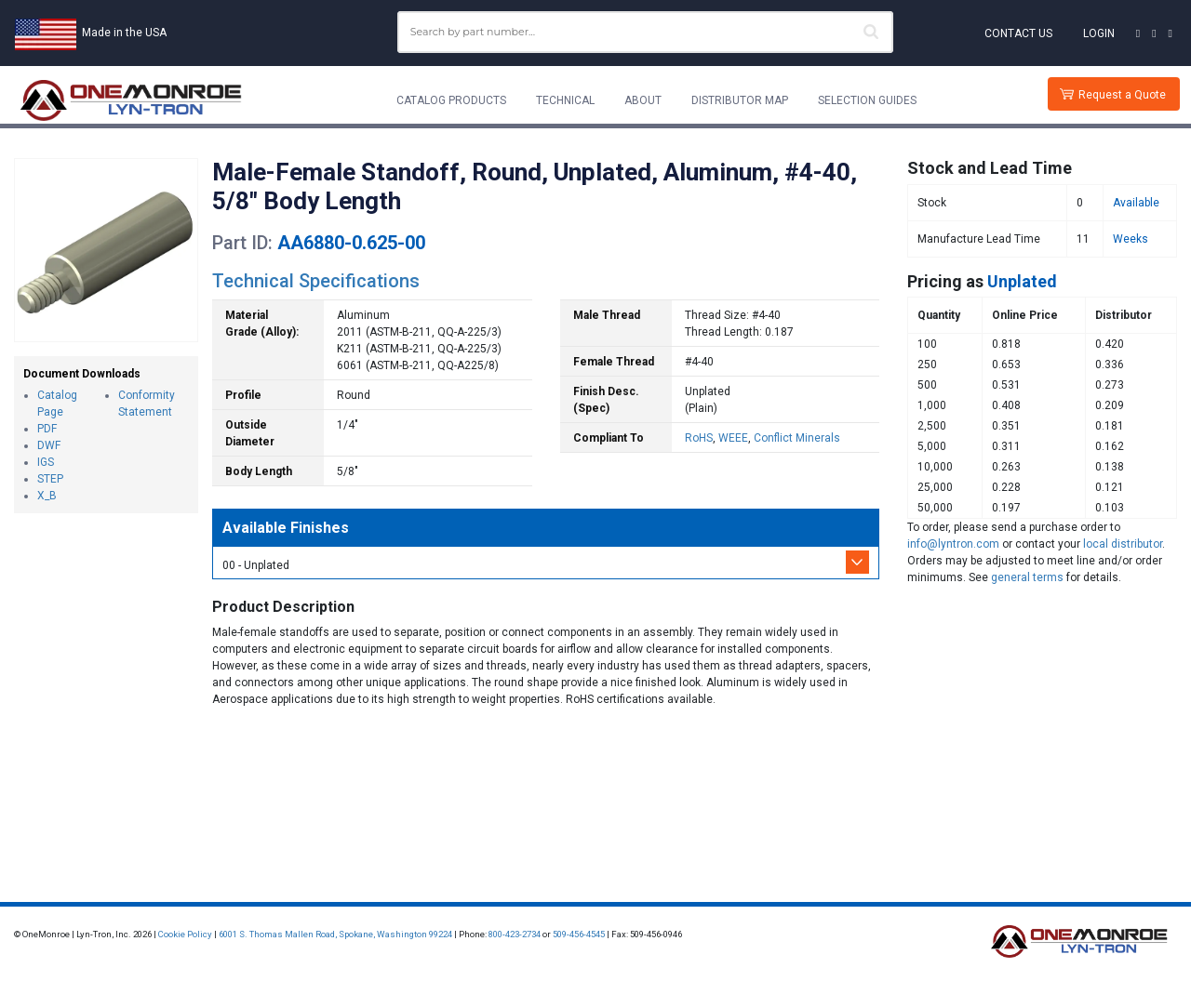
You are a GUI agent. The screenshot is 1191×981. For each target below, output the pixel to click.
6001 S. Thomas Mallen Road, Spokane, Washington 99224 (335, 934)
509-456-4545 (579, 934)
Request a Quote (1122, 94)
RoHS (699, 437)
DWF (48, 445)
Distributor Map (739, 100)
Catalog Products (451, 100)
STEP (50, 478)
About (643, 100)
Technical (565, 100)
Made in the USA (124, 32)
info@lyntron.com (953, 543)
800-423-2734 (514, 934)
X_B (47, 495)
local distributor (1122, 543)
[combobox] (645, 32)
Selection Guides (867, 100)
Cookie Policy (185, 934)
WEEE (733, 437)
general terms (1027, 577)
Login (1099, 33)
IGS (45, 462)
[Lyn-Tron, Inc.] (131, 100)
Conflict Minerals (797, 437)
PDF (47, 428)
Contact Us (1018, 33)
